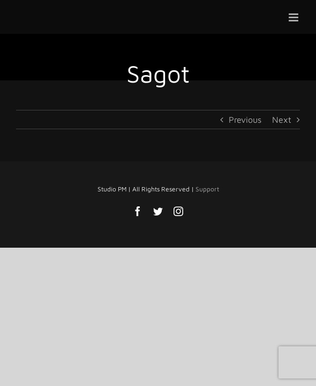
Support (207, 216)
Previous (245, 119)
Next (281, 119)
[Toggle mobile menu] (294, 17)
